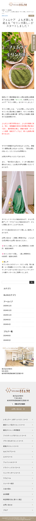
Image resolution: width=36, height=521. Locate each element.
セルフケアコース (9, 451)
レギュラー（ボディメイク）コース (15, 419)
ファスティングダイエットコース (14, 435)
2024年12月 (7, 310)
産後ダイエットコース (11, 446)
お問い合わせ (17, 409)
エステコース (7, 457)
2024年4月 (7, 324)
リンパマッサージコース (11, 473)
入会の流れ (7, 489)
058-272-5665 (20, 404)
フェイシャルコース (10, 462)
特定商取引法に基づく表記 (12, 499)
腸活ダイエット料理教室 (11, 430)
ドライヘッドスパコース (11, 467)
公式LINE (5, 240)
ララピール (7, 478)
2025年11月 (7, 306)
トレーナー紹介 (8, 483)
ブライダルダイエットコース (13, 441)
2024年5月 (7, 319)
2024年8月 (7, 335)
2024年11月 (7, 315)
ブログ (5, 510)
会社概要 (6, 494)
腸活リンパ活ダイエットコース (14, 425)
